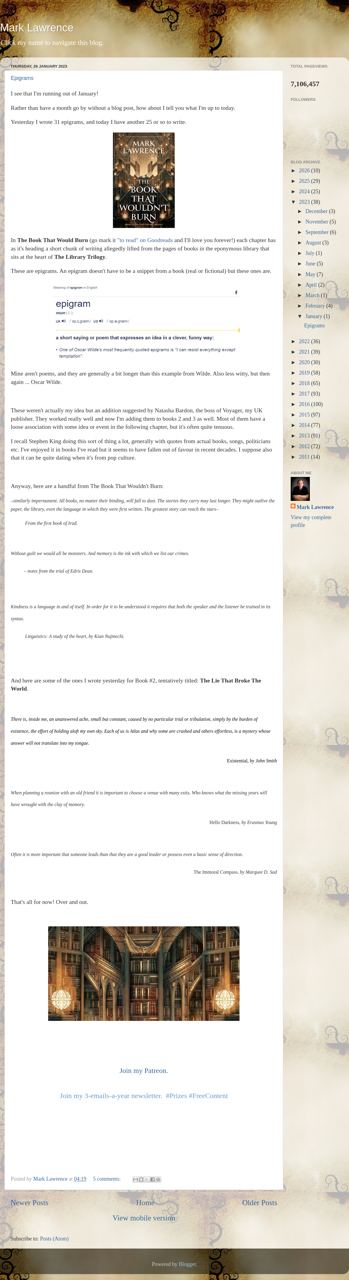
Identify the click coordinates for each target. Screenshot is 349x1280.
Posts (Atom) (54, 1239)
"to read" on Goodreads (145, 240)
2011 (305, 457)
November (317, 222)
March (313, 295)
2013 (305, 436)
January (314, 316)
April (311, 285)
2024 (305, 191)
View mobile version (143, 1218)
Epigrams (22, 78)
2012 (305, 446)
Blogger (187, 1264)
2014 (305, 425)
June (311, 264)
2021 (305, 352)
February (315, 306)
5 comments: (107, 1179)
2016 (305, 404)
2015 (305, 415)
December (317, 211)
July (310, 253)
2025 (305, 181)
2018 (305, 383)
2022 (305, 341)
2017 (305, 394)
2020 (305, 362)
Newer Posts (29, 1203)
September (317, 232)
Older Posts (259, 1203)
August (313, 243)
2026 (305, 171)
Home (145, 1203)
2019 (305, 373)
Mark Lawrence (37, 28)
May (311, 274)
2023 (305, 202)
